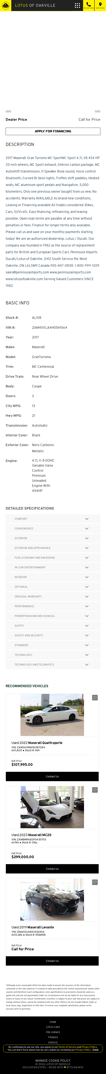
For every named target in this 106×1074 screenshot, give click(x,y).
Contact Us (52, 776)
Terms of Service (67, 1047)
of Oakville (35, 5)
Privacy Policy (89, 1047)
